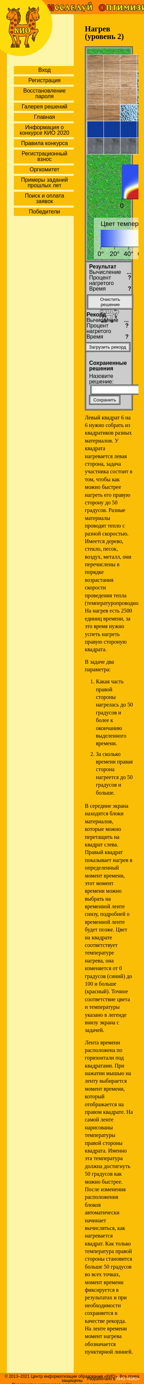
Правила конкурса (44, 143)
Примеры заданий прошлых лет (44, 182)
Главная (44, 117)
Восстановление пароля (44, 93)
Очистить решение (110, 302)
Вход (44, 70)
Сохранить (104, 399)
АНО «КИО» (128, 1378)
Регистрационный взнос (45, 156)
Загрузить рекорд (107, 347)
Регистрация (44, 80)
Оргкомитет (44, 169)
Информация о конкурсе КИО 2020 (44, 130)
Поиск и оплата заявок (44, 198)
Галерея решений (44, 107)
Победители (44, 212)
